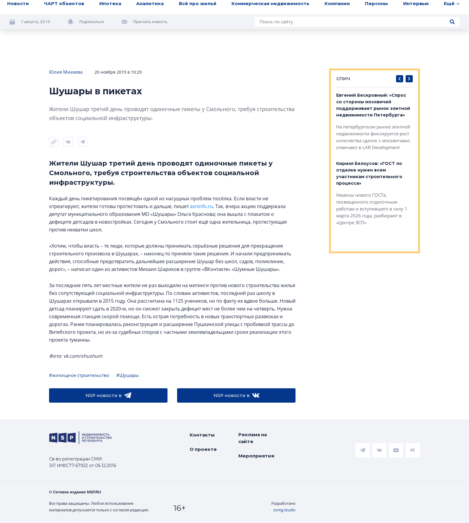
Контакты (202, 435)
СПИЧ (343, 78)
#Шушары (127, 375)
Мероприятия (256, 456)
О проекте (203, 449)
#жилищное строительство (79, 375)
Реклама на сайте (252, 438)
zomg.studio (284, 510)
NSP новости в (108, 395)
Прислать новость (150, 21)
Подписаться (91, 21)
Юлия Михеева (66, 72)
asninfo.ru (201, 206)
